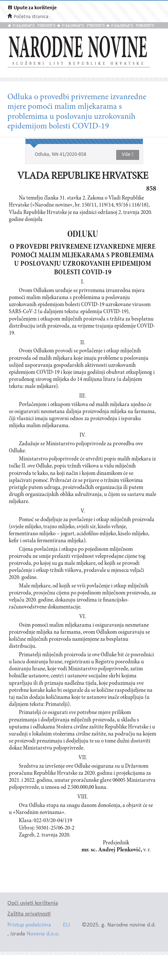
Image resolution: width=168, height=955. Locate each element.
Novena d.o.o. (43, 934)
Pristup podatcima (29, 925)
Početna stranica (31, 17)
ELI (66, 925)
